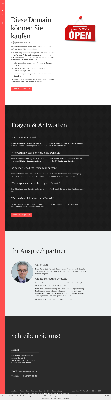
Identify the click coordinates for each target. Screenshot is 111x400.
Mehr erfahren (55, 398)
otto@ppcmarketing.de (28, 371)
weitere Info (21, 89)
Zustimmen (66, 398)
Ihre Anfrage (21, 215)
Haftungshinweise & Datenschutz (57, 393)
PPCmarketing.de (65, 299)
